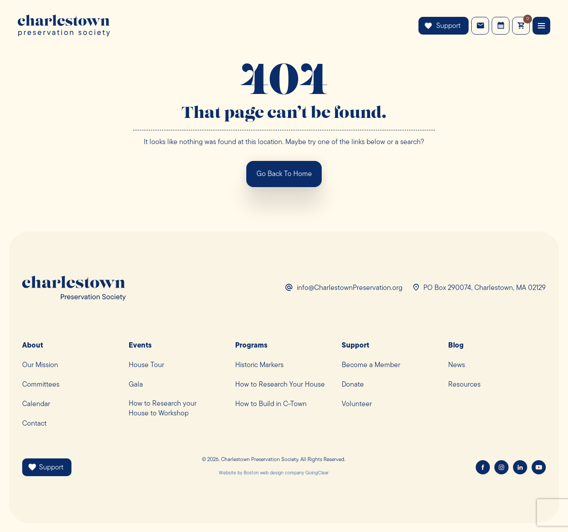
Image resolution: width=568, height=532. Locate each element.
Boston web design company (274, 473)
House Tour (146, 365)
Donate (353, 384)
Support (443, 26)
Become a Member (371, 365)
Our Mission (40, 365)
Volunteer (357, 404)
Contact (480, 26)
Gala (136, 384)
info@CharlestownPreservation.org (349, 288)
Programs (251, 345)
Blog (456, 345)
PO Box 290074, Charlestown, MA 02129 (484, 288)
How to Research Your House (280, 384)
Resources (464, 384)
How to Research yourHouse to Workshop (163, 408)
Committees (40, 384)
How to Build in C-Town (271, 404)
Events (500, 26)
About (32, 345)
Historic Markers (259, 365)
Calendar (36, 404)
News (456, 365)
